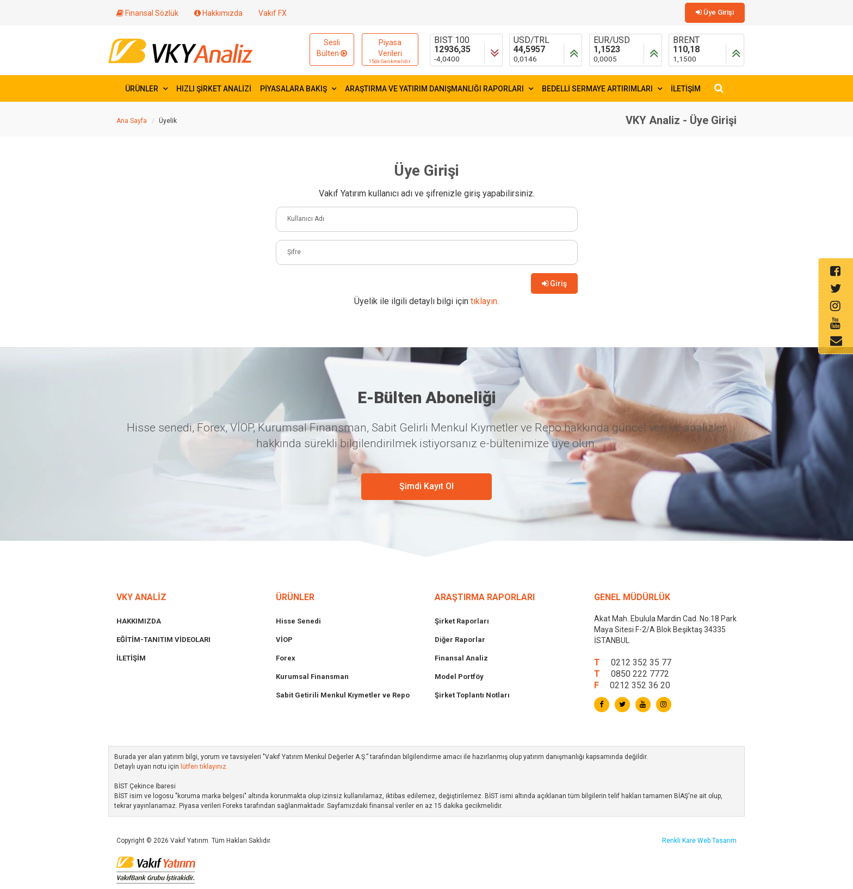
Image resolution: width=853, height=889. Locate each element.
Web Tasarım (717, 840)
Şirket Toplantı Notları (472, 695)
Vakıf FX (272, 13)
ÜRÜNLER (146, 88)
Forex (285, 658)
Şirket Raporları (462, 621)
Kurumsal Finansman (312, 676)
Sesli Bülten (332, 48)
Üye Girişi (715, 12)
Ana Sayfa (131, 121)
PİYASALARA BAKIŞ (298, 88)
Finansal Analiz (461, 658)
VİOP (284, 639)
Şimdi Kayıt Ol (426, 486)
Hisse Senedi (298, 621)
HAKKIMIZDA (138, 621)
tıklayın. (485, 301)
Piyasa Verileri (390, 51)
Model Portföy (459, 676)
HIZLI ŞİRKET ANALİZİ (213, 88)
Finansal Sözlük (147, 13)
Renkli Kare (679, 840)
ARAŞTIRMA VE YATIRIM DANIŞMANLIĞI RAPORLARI (439, 88)
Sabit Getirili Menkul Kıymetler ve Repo (343, 695)
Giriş (554, 283)
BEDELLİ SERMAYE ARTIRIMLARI (602, 88)
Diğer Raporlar (460, 639)
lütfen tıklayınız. (204, 766)
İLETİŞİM (686, 88)
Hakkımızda (218, 13)
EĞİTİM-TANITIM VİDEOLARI (163, 639)
